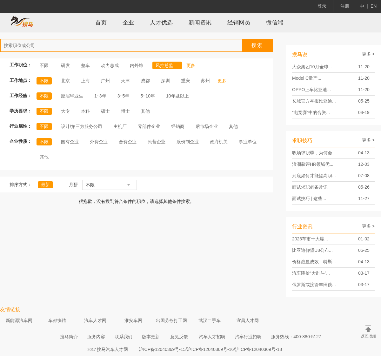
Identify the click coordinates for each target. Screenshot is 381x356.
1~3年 (100, 95)
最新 (45, 184)
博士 (125, 111)
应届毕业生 (72, 95)
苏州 (205, 80)
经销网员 (238, 22)
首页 (101, 22)
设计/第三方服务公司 (81, 126)
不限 (44, 65)
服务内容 (96, 336)
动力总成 (110, 65)
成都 (145, 80)
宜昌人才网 (248, 320)
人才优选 (161, 22)
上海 (85, 80)
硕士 (105, 111)
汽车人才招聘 (212, 336)
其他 (145, 111)
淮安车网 (133, 320)
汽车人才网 (95, 320)
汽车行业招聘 (248, 336)
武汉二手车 (209, 320)
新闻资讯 (200, 22)
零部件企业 (149, 126)
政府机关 (219, 141)
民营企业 (156, 141)
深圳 (165, 80)
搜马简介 (69, 336)
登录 (322, 6)
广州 (105, 80)
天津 (125, 80)
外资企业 (99, 141)
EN (374, 6)
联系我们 (123, 336)
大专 (65, 111)
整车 (85, 65)
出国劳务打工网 (171, 320)
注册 (344, 6)
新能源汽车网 (19, 320)
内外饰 (136, 65)
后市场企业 (207, 126)
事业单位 (248, 141)
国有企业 (70, 141)
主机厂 (120, 126)
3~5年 (123, 95)
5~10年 (147, 95)
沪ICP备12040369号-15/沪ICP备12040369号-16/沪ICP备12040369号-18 (210, 349)
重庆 (185, 80)
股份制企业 (188, 141)
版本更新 (151, 336)
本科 (85, 111)
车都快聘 (57, 320)
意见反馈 (179, 336)
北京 (65, 80)
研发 (65, 65)
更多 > (368, 54)
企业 (128, 22)
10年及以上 (177, 95)
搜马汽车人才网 (112, 349)
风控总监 (167, 65)
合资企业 (128, 141)
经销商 (177, 126)
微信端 (274, 22)
